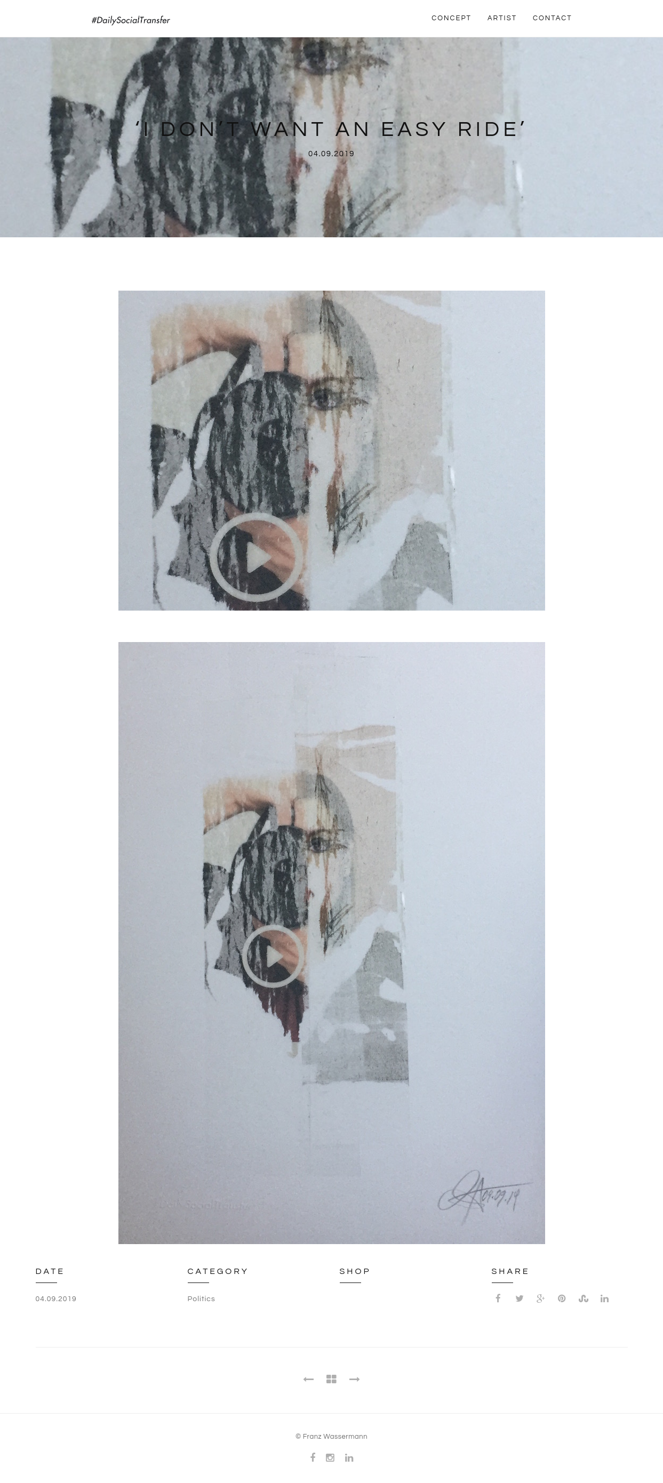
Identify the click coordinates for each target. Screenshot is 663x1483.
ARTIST (502, 18)
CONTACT (552, 18)
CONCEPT (452, 18)
